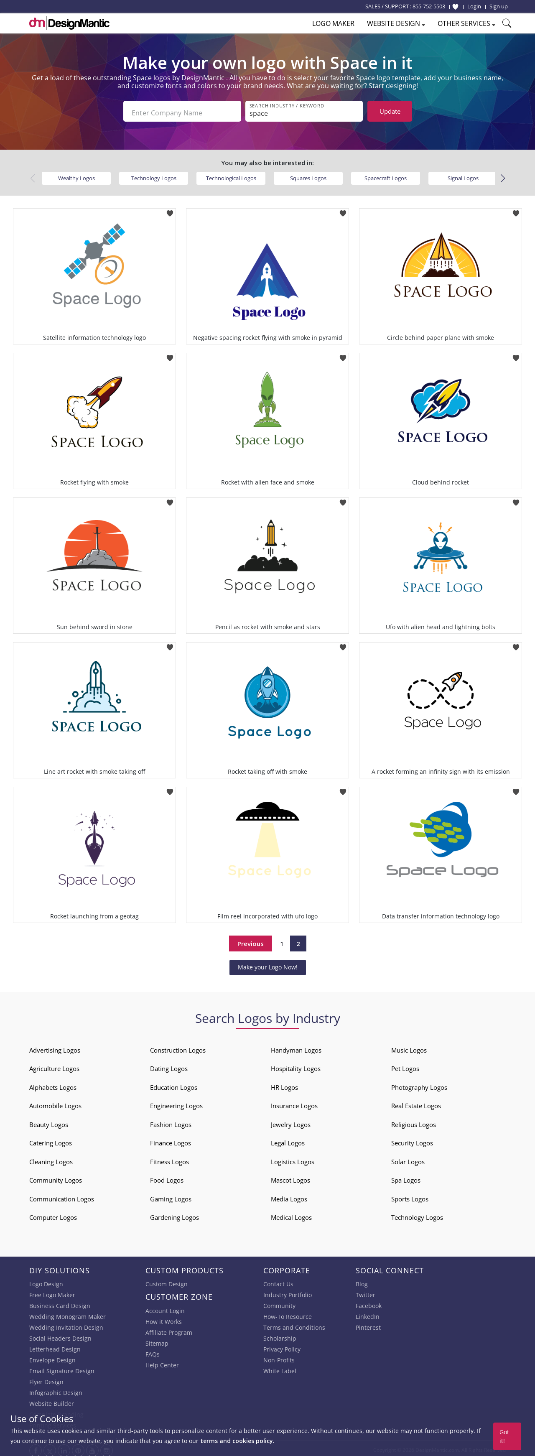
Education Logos (173, 1084)
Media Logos (289, 1195)
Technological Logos (231, 174)
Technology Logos (153, 174)
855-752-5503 (429, 6)
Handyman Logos (296, 1047)
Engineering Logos (176, 1102)
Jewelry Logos (291, 1121)
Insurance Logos (294, 1102)
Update (390, 111)
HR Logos (284, 1084)
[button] (502, 175)
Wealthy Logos (76, 174)
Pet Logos (405, 1065)
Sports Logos (409, 1195)
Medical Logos (291, 1214)
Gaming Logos (170, 1195)
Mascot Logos (290, 1177)
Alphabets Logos (52, 1084)
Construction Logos (178, 1047)
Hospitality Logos (296, 1065)
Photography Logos (419, 1084)
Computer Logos (53, 1214)
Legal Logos (288, 1139)
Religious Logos (413, 1121)
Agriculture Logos (54, 1065)
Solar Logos (408, 1158)
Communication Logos (61, 1195)
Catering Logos (50, 1139)
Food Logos (166, 1177)
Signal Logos (463, 174)
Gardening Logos (174, 1214)
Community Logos (55, 1177)
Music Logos (409, 1047)
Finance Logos (170, 1139)
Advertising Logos (54, 1047)
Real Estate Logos (416, 1102)
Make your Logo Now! (268, 964)
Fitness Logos (169, 1158)
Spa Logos (405, 1177)
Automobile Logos (55, 1102)
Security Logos (412, 1139)
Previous (250, 940)
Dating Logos (169, 1065)
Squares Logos (308, 174)
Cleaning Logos (51, 1158)
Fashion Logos (170, 1121)
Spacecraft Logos (385, 174)
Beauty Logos (48, 1121)
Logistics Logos (292, 1158)
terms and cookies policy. (237, 1441)
